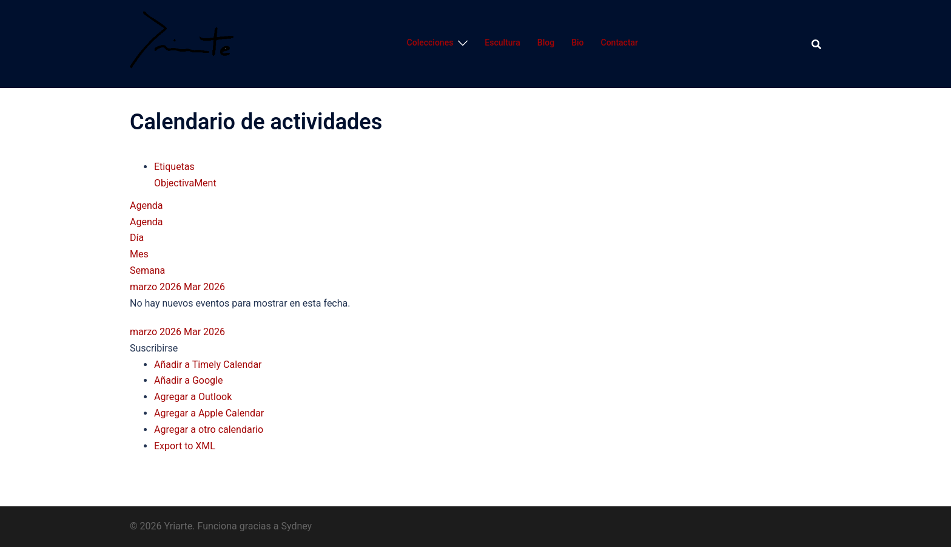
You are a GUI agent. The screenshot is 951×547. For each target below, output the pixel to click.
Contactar (620, 42)
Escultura (502, 42)
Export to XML (184, 446)
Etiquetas (174, 166)
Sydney (296, 526)
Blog (545, 42)
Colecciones (430, 42)
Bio (577, 42)
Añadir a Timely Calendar (208, 364)
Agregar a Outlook (193, 397)
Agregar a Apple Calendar (209, 413)
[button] (154, 348)
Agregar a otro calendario (208, 429)
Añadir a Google (188, 380)
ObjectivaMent (185, 183)
